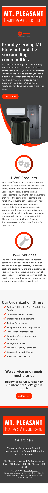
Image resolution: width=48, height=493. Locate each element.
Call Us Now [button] (10, 96)
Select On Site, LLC (31, 471)
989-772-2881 (24, 440)
